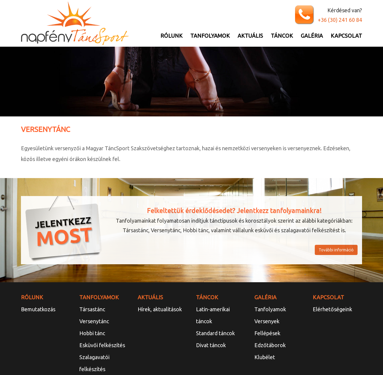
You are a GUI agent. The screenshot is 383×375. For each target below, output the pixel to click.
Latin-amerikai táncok (213, 315)
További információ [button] (336, 250)
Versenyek (266, 321)
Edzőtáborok (270, 345)
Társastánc (92, 309)
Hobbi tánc (92, 333)
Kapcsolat (346, 36)
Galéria (312, 36)
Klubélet (264, 357)
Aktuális (250, 36)
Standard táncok (215, 333)
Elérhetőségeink (332, 309)
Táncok (282, 36)
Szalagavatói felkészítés (94, 363)
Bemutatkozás (38, 309)
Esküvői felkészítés (102, 345)
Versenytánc (94, 321)
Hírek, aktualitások (160, 309)
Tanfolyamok (210, 36)
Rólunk (171, 36)
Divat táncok (211, 345)
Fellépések (267, 333)
